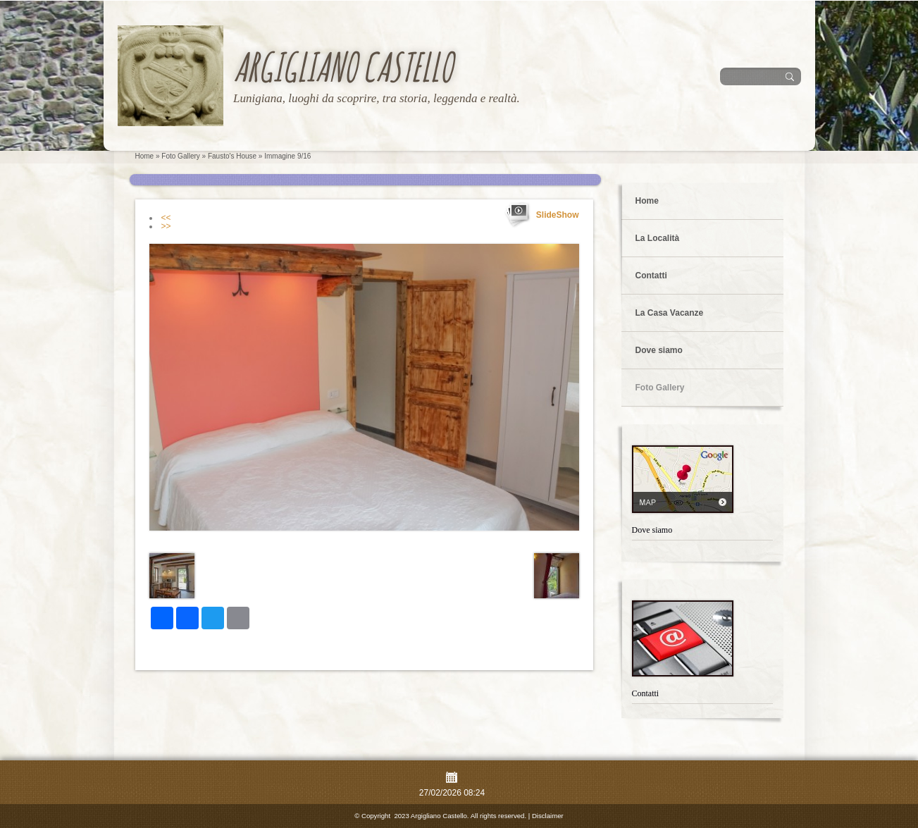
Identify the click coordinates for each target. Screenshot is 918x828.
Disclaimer (548, 816)
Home (144, 156)
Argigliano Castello (342, 67)
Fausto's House (232, 156)
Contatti (651, 275)
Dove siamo (659, 350)
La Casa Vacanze (669, 313)
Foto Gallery (180, 156)
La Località (657, 238)
